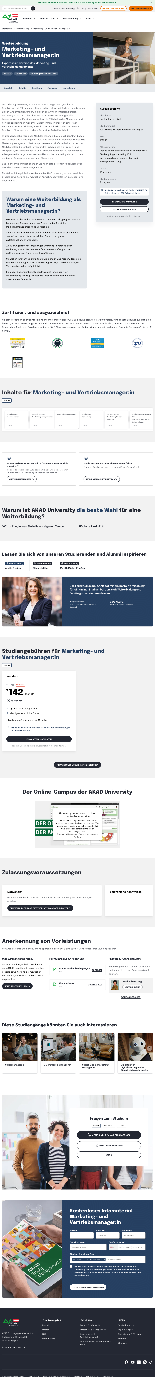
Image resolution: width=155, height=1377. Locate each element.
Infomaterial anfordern (113, 8)
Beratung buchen (132, 985)
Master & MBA (47, 17)
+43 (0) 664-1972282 (87, 8)
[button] (149, 1046)
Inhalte (22, 86)
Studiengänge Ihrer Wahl (82, 1252)
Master (45, 1328)
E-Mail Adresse (77, 1241)
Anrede (73, 1229)
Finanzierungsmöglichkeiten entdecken (77, 763)
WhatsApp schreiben (109, 1144)
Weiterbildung (70, 17)
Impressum (108, 1375)
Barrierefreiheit (92, 1375)
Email (109, 1153)
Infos (88, 17)
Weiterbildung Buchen (141, 8)
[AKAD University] (10, 1322)
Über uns (122, 1341)
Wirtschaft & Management (93, 1328)
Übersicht (8, 86)
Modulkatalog (95, 983)
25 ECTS (7, 72)
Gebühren (37, 86)
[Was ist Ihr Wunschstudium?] (16, 8)
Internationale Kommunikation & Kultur (95, 1341)
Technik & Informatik (90, 1324)
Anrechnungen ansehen (21, 477)
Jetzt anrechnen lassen (17, 984)
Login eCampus (125, 1328)
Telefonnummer (117, 1241)
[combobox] (113, 1246)
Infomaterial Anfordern (39, 737)
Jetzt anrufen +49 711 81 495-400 (109, 1134)
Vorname (100, 1229)
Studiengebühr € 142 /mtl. (43, 72)
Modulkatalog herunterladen (101, 477)
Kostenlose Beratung (64, 8)
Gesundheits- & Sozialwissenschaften (90, 1334)
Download (97, 968)
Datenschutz (121, 1271)
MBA (44, 1332)
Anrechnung (69, 86)
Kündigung (78, 1375)
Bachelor (27, 17)
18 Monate (21, 72)
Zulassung (53, 86)
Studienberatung (126, 1324)
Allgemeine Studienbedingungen (56, 1375)
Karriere (122, 1337)
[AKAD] (10, 17)
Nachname (127, 1229)
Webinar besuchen (131, 995)
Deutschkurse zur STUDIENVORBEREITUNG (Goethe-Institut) (40, 906)
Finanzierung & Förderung (130, 1332)
